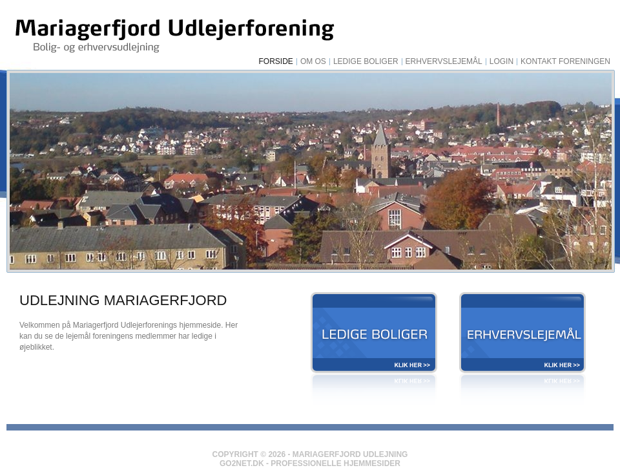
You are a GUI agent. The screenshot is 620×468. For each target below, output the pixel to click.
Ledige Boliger (365, 61)
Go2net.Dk (242, 463)
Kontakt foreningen (565, 61)
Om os (313, 61)
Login (501, 61)
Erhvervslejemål (444, 61)
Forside (276, 61)
